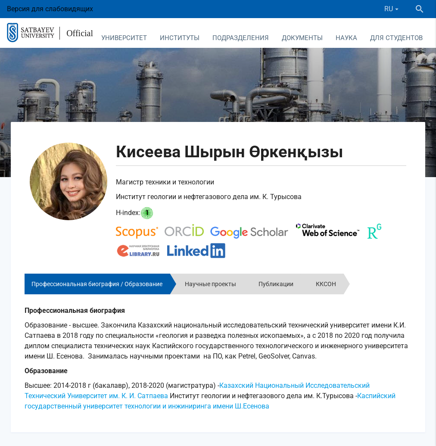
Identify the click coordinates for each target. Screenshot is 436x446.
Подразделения (240, 38)
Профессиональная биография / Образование (96, 284)
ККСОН (326, 284)
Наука (346, 38)
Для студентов (396, 38)
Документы (302, 38)
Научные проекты (210, 284)
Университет (124, 38)
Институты (179, 38)
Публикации (275, 284)
